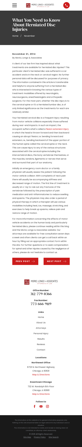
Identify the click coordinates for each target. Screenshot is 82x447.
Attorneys (41, 328)
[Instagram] (47, 406)
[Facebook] (34, 406)
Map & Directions (41, 374)
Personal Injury (40, 333)
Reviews (41, 344)
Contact (41, 349)
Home (41, 317)
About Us (41, 322)
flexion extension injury (57, 129)
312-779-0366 (41, 293)
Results (41, 338)
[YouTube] (41, 406)
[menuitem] (27, 437)
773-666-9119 (41, 303)
